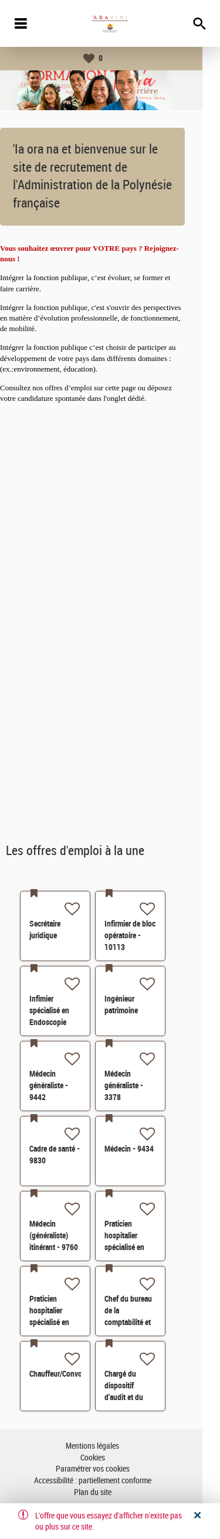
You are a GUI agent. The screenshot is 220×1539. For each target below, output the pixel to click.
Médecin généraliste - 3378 (141, 1085)
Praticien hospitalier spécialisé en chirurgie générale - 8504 (146, 1247)
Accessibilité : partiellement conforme (110, 1481)
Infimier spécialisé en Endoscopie (67, 1010)
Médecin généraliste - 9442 (66, 1085)
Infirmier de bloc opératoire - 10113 (147, 935)
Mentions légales (110, 1446)
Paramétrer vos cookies (110, 1469)
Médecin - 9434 (146, 1148)
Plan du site (110, 1492)
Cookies (110, 1458)
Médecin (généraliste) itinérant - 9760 (71, 1235)
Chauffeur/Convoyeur (80, 1373)
